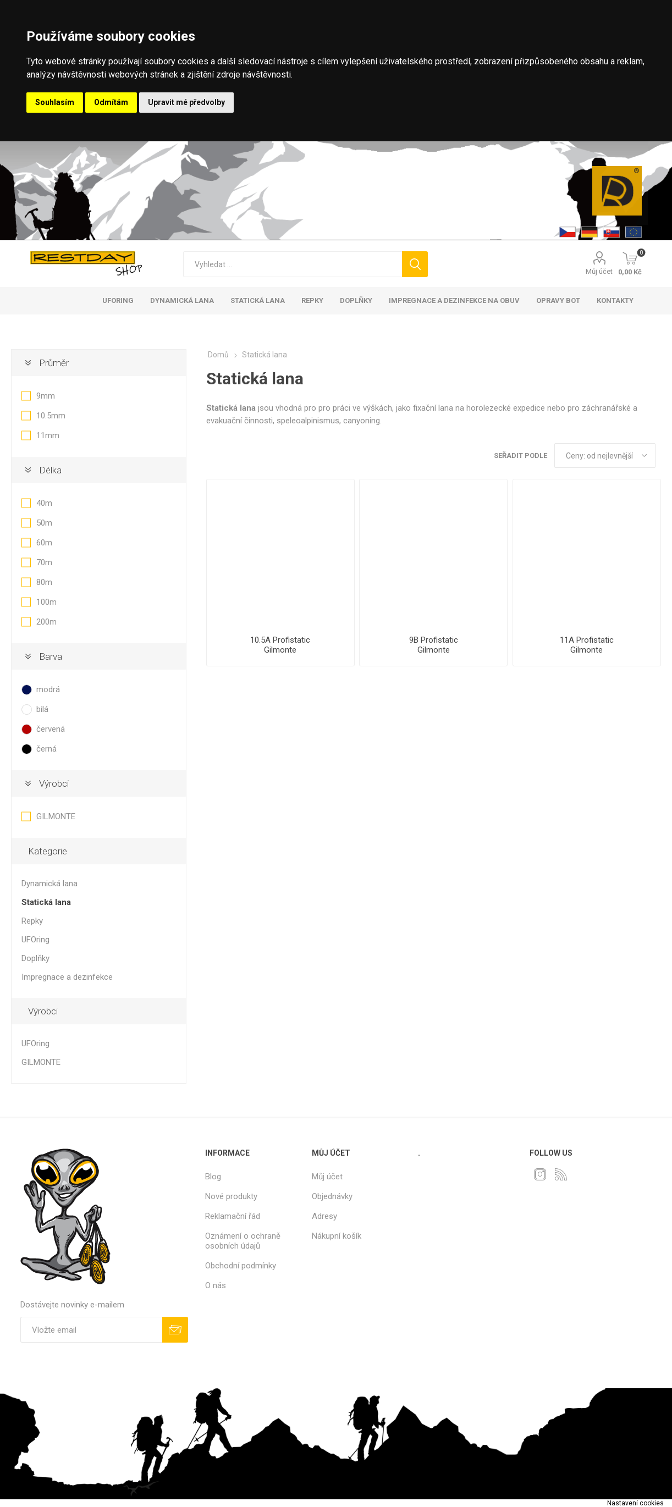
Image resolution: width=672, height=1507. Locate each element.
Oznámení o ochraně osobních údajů (242, 1241)
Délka (50, 470)
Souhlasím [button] (54, 102)
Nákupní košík (336, 1236)
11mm (47, 435)
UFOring (35, 940)
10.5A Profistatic (280, 640)
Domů (218, 354)
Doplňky (35, 958)
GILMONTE (55, 816)
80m (44, 582)
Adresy (324, 1216)
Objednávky (332, 1196)
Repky (32, 921)
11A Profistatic (587, 640)
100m (46, 602)
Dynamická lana (49, 883)
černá (46, 749)
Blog (213, 1177)
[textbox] (292, 264)
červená (50, 729)
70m (44, 562)
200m (46, 622)
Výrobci (54, 783)
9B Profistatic (433, 640)
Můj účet (599, 271)
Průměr (54, 362)
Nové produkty (231, 1196)
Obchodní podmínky (240, 1266)
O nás (215, 1285)
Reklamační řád (232, 1216)
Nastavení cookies (635, 1503)
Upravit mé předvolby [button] (186, 102)
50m (44, 523)
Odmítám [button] (111, 102)
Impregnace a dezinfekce (67, 977)
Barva (50, 656)
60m (44, 543)
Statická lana (46, 902)
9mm (45, 396)
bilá (42, 709)
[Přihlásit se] (91, 1330)
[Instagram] (540, 1174)
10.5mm (50, 416)
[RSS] (561, 1174)
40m (44, 503)
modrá (48, 689)
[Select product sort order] (605, 455)
